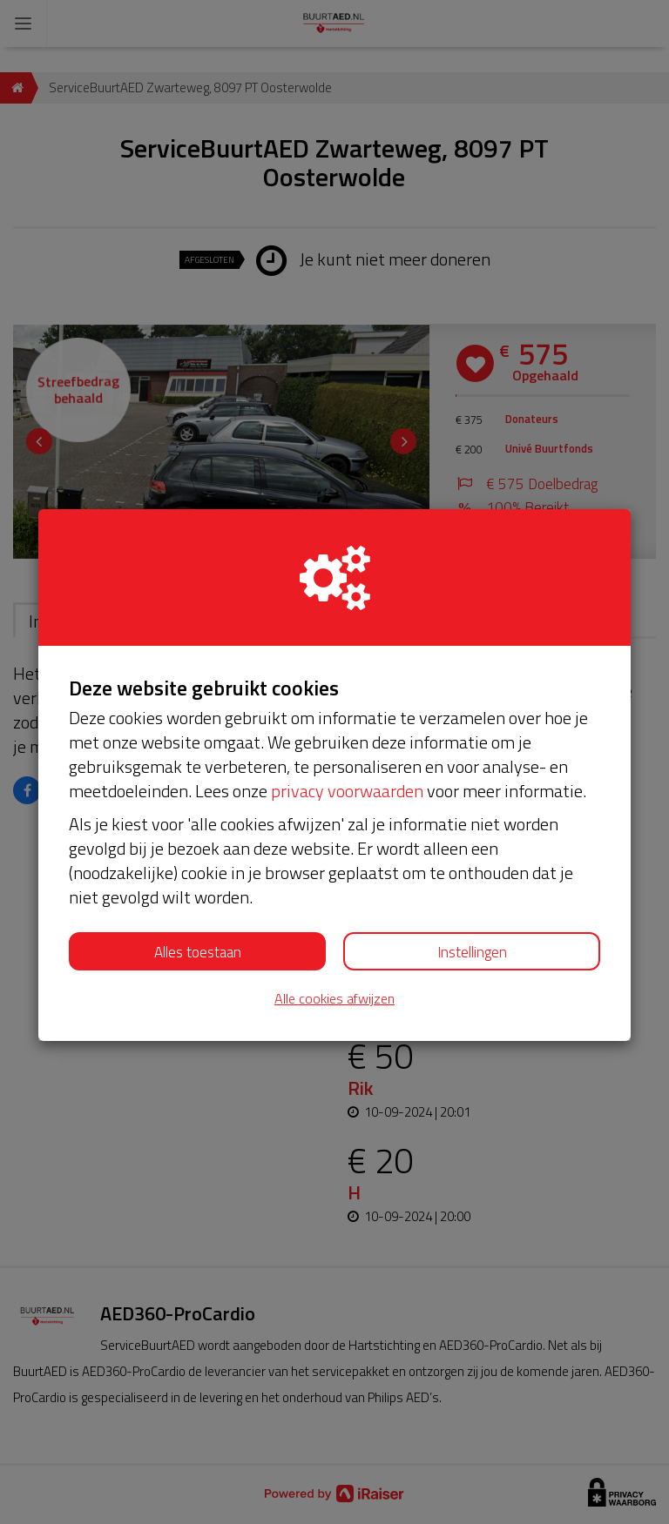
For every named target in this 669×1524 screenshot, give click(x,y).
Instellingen (472, 952)
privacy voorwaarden (347, 790)
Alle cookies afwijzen (334, 999)
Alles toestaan (197, 952)
